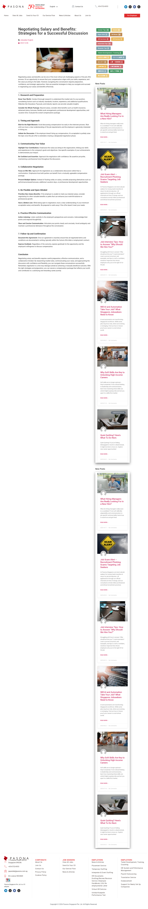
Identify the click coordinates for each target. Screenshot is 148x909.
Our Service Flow (49, 15)
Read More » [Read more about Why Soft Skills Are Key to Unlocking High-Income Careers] (104, 398)
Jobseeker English (26, 40)
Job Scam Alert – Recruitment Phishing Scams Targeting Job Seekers (110, 178)
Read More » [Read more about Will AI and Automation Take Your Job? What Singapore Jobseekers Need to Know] (104, 335)
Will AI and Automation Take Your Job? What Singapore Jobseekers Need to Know (111, 311)
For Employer (132, 15)
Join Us (88, 15)
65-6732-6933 (103, 6)
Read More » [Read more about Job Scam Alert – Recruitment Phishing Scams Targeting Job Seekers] (104, 204)
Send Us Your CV (32, 15)
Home (6, 15)
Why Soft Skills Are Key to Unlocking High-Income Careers (112, 375)
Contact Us (79, 7)
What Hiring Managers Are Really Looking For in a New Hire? (112, 116)
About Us (78, 15)
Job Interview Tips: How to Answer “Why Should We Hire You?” (111, 244)
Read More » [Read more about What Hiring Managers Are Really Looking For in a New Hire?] (104, 137)
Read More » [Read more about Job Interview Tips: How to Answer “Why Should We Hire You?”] (104, 269)
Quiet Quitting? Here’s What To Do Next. (110, 436)
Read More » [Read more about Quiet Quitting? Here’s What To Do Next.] (104, 454)
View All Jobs (17, 15)
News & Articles (64, 15)
